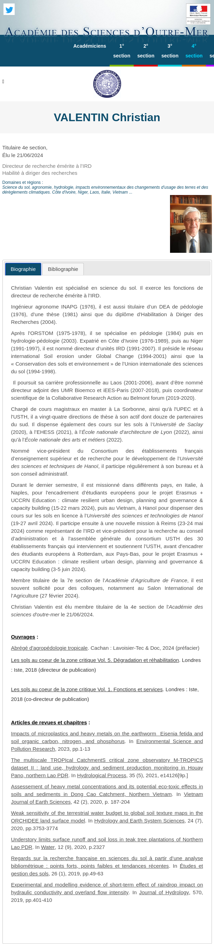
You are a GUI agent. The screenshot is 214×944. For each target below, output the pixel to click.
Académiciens (89, 46)
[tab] (23, 269)
